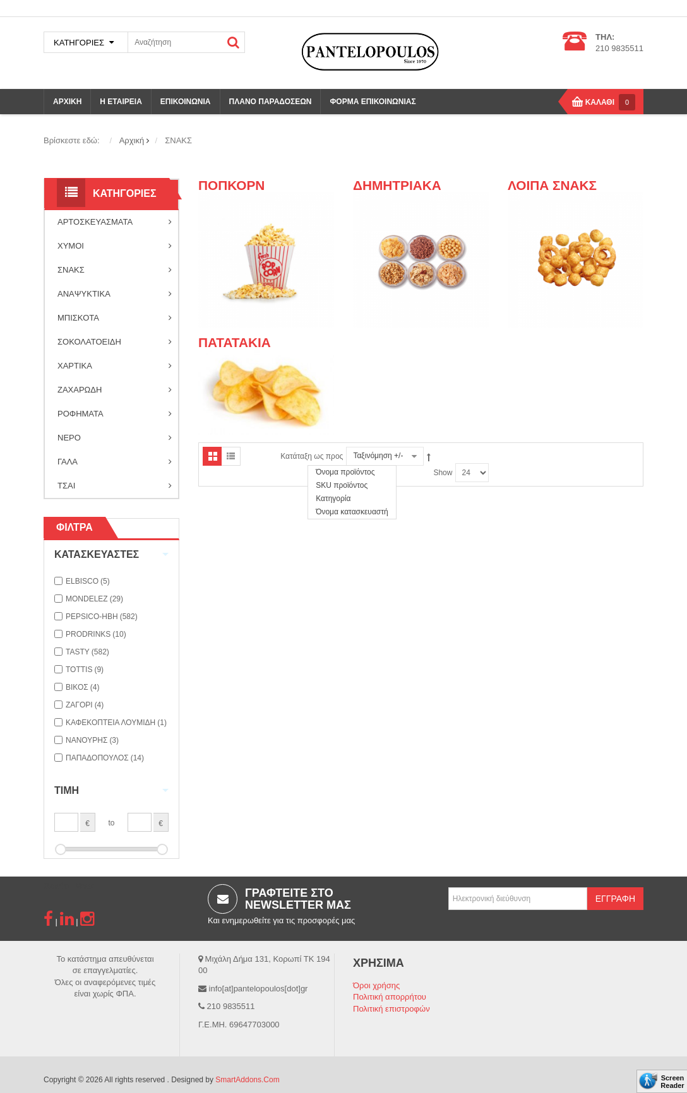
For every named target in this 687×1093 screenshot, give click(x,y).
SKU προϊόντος (341, 485)
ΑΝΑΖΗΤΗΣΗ (234, 42)
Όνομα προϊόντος (345, 472)
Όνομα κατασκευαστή (352, 511)
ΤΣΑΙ (114, 485)
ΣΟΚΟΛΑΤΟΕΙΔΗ (114, 342)
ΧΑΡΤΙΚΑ (114, 366)
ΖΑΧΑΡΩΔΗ (114, 390)
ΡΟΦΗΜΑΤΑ (114, 414)
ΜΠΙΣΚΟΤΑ (114, 318)
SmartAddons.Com (247, 1079)
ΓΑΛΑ (114, 462)
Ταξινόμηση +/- (378, 455)
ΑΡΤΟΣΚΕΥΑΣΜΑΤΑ (114, 222)
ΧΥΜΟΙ (114, 246)
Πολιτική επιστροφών (391, 1008)
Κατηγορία (333, 498)
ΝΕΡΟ (114, 438)
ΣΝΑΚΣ (114, 270)
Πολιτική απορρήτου (389, 996)
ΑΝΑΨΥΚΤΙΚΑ (114, 294)
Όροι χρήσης (376, 985)
